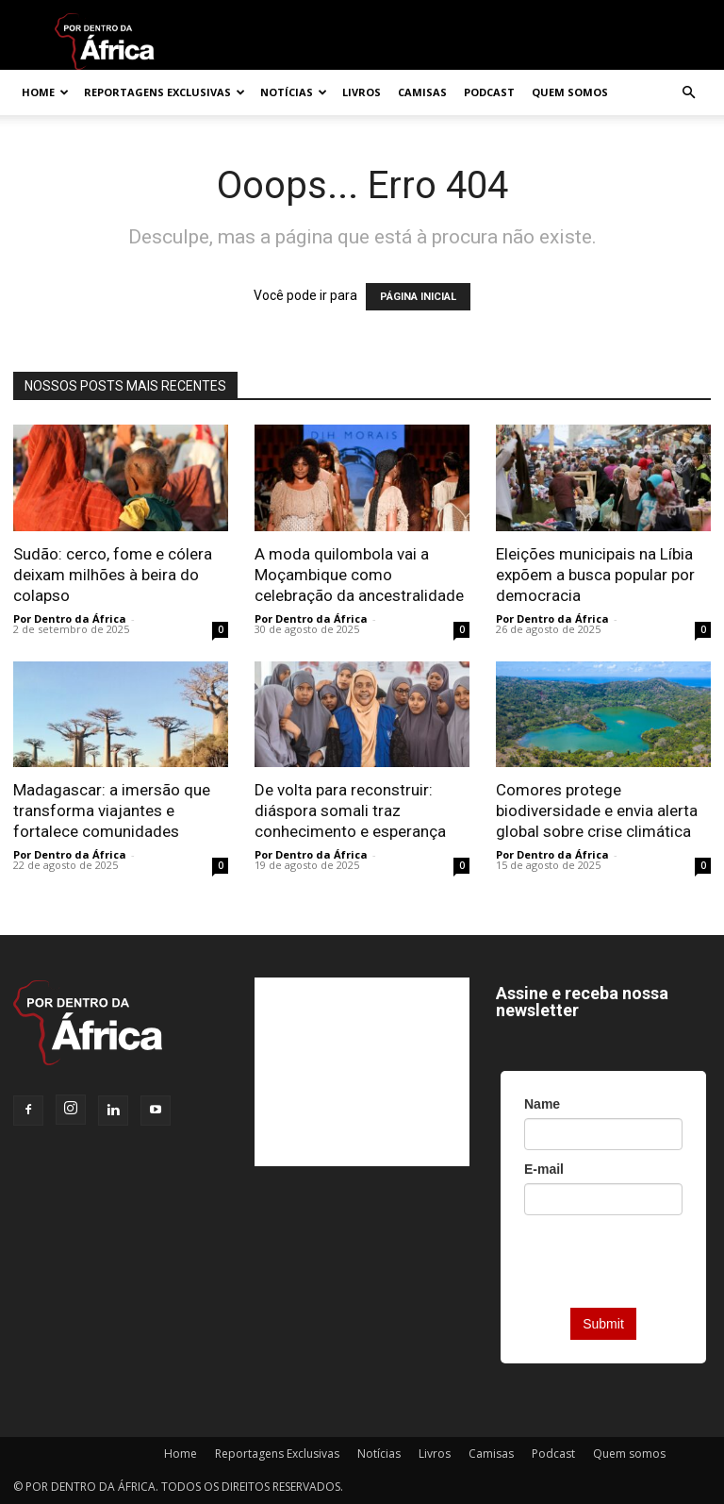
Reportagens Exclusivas (164, 92)
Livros (361, 92)
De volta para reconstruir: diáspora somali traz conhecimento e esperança (350, 810)
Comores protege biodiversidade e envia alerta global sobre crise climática (597, 810)
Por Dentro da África (69, 618)
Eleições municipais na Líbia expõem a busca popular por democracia (595, 574)
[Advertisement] (362, 1072)
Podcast (489, 92)
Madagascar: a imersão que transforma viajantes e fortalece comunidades (111, 810)
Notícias (293, 92)
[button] (688, 93)
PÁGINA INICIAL (418, 297)
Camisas (422, 92)
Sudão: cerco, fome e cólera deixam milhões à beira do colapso (112, 574)
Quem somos (570, 92)
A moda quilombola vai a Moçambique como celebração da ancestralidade (359, 574)
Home (45, 92)
